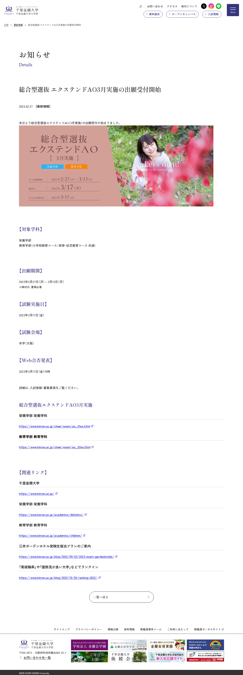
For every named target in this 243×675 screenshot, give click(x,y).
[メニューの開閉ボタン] (233, 10)
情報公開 (113, 627)
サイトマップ (62, 627)
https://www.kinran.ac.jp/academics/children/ (50, 535)
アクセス (172, 6)
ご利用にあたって (178, 627)
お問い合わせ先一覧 (37, 656)
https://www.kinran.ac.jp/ (36, 493)
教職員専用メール (151, 627)
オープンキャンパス (184, 14)
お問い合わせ (155, 6)
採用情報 (129, 627)
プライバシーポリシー (88, 627)
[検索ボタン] (140, 6)
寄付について (189, 6)
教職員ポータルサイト (207, 627)
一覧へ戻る (100, 597)
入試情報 (213, 14)
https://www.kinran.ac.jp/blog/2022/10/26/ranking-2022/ (58, 577)
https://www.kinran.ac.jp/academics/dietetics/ (51, 514)
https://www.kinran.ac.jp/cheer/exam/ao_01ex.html (54, 426)
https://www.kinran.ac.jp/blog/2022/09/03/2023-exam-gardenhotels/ (66, 556)
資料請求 (154, 14)
